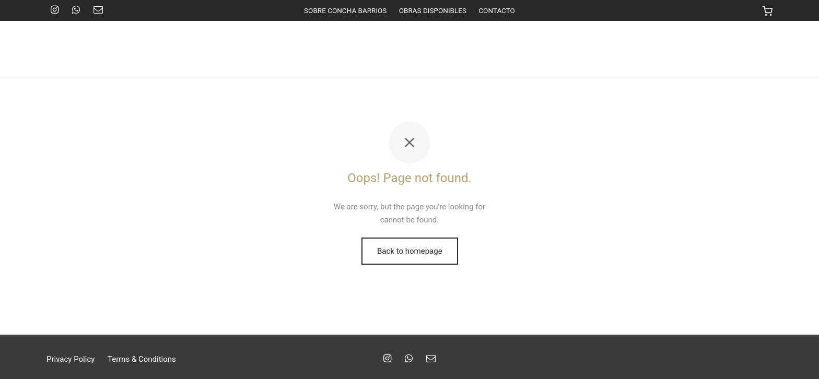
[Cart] (767, 11)
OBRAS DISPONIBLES (432, 10)
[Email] (98, 10)
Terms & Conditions (142, 359)
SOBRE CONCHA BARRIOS (345, 10)
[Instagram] (54, 10)
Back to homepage (409, 251)
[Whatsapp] (76, 10)
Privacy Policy (70, 359)
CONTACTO (496, 10)
